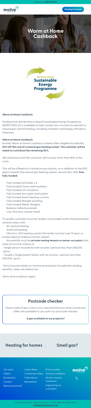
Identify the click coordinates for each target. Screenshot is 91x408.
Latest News (30, 369)
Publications (30, 378)
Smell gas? (45, 2)
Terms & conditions (55, 374)
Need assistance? (12, 386)
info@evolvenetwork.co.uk (45, 405)
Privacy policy (53, 369)
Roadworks (9, 378)
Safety (6, 374)
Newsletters (30, 382)
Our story (8, 369)
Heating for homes (73, 9)
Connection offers (33, 374)
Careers (7, 382)
